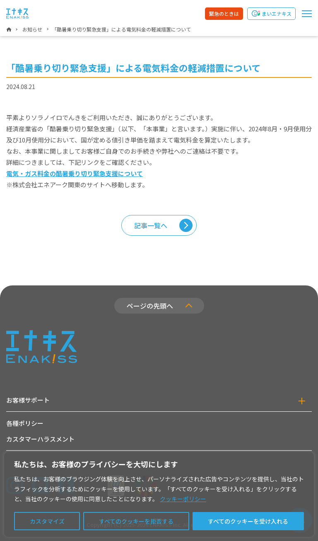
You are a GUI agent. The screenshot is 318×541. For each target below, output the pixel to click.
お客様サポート (28, 400)
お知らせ (32, 29)
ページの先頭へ (150, 306)
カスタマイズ (47, 521)
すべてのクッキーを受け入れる (248, 521)
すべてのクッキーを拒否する (136, 521)
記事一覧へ (150, 225)
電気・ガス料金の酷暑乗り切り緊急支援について (74, 173)
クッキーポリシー (183, 499)
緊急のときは (224, 13)
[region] (159, 494)
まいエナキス (277, 13)
